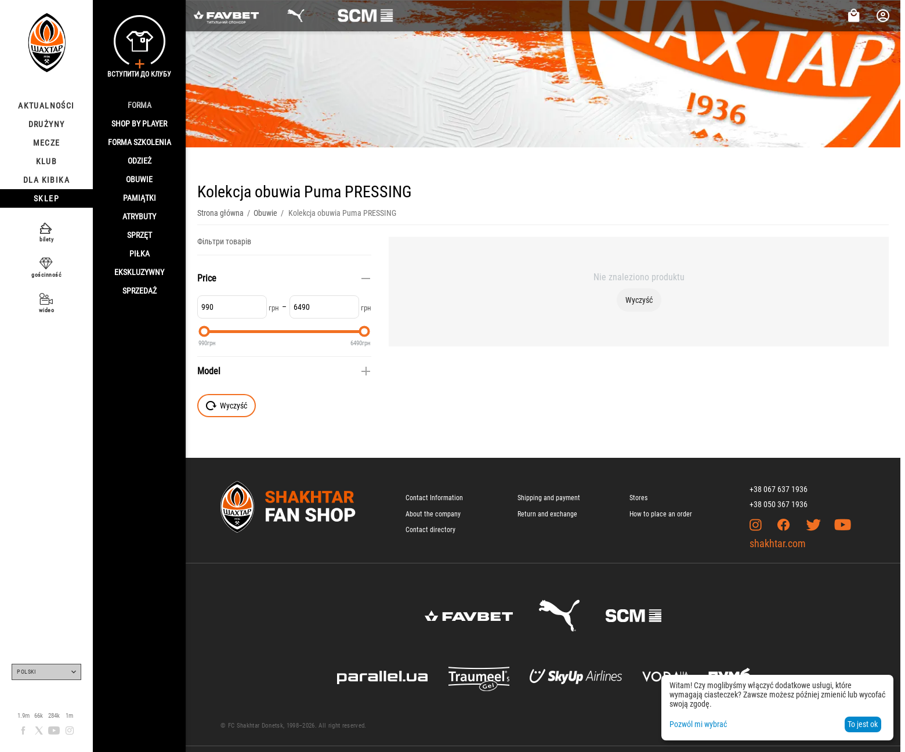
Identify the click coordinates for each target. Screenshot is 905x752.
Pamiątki (139, 198)
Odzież (139, 160)
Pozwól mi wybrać (698, 724)
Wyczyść (639, 300)
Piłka (139, 253)
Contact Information (434, 498)
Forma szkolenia (139, 142)
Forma (139, 105)
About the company (433, 514)
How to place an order (660, 514)
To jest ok (863, 724)
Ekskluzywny (139, 272)
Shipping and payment (548, 498)
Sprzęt (139, 235)
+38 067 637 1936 (779, 489)
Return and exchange (547, 514)
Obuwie (139, 179)
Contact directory (430, 530)
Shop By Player (139, 123)
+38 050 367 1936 (779, 504)
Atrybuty (139, 216)
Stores (638, 498)
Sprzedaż (139, 290)
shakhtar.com (778, 543)
